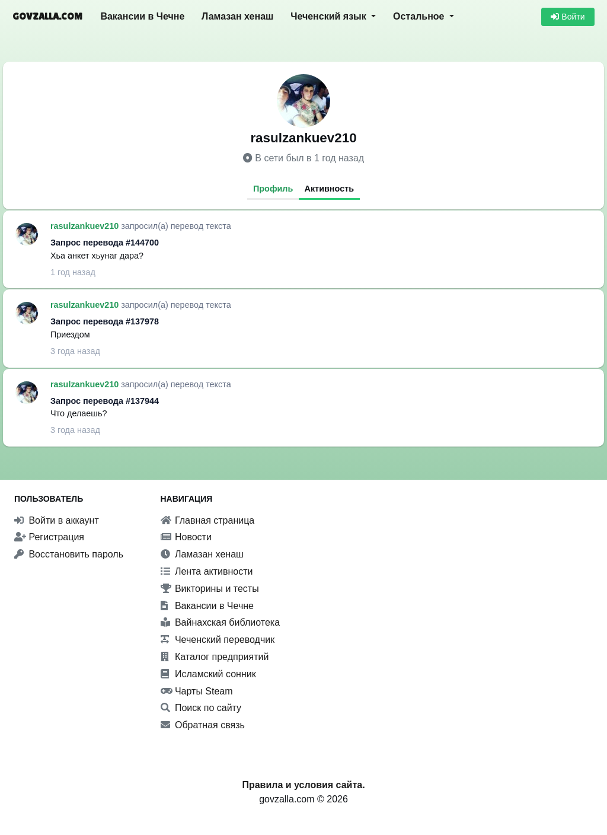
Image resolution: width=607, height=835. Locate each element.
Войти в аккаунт (56, 520)
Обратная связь (203, 725)
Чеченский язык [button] (329, 16)
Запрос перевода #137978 (104, 321)
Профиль (273, 188)
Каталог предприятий (215, 657)
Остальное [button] (420, 16)
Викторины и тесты (210, 589)
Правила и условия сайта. (303, 785)
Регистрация (49, 537)
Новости (186, 537)
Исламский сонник (208, 674)
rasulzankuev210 (85, 226)
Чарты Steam (197, 691)
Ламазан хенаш (237, 16)
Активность (329, 188)
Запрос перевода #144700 (104, 242)
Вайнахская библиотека (220, 622)
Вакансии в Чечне (142, 16)
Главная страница (208, 520)
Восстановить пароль (68, 554)
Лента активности (207, 571)
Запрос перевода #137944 (104, 401)
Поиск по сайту (201, 708)
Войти (567, 16)
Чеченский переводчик (218, 640)
